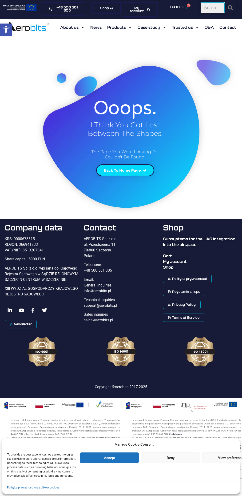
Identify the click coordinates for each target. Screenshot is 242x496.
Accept (109, 458)
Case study (152, 27)
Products (119, 27)
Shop (168, 267)
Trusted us (185, 27)
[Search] (230, 7)
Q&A (209, 27)
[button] (6, 30)
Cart (167, 256)
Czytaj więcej (175, 434)
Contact (227, 27)
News (96, 27)
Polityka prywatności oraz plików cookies (33, 487)
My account (175, 261)
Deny (171, 458)
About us (72, 27)
